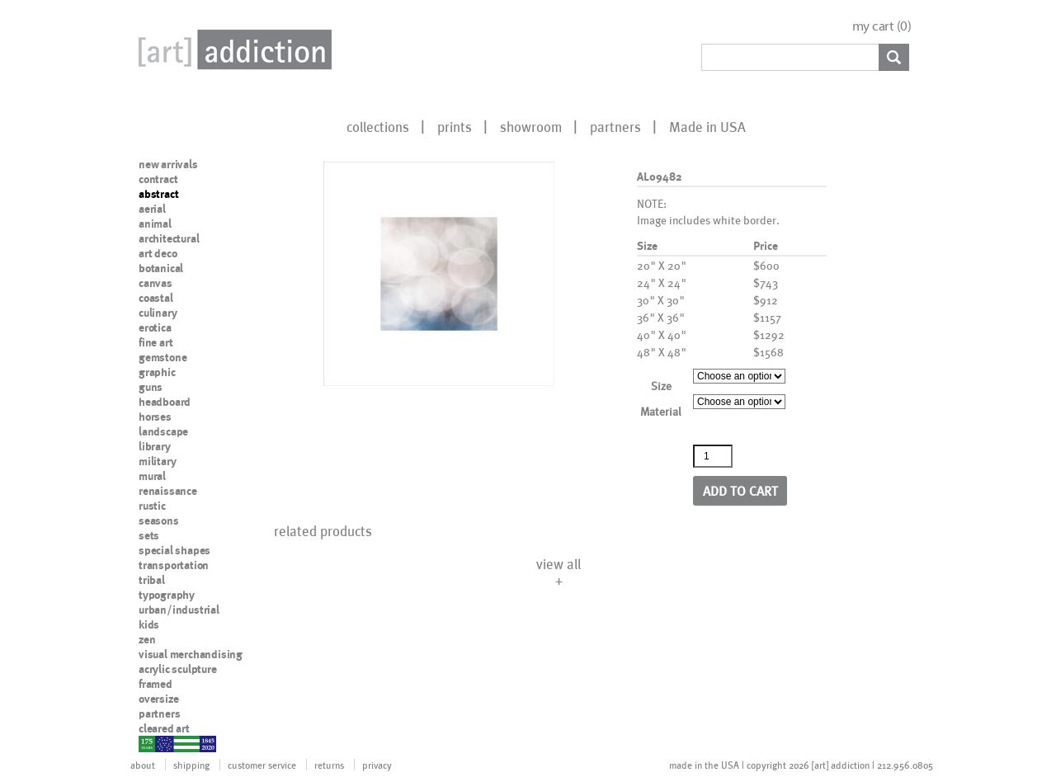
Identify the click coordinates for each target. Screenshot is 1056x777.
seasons (159, 520)
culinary (158, 312)
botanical (161, 268)
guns (151, 386)
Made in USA (707, 126)
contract (158, 179)
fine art (155, 342)
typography (167, 594)
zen (147, 639)
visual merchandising (191, 654)
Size (661, 386)
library (155, 446)
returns (329, 764)
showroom (531, 126)
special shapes (174, 550)
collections (377, 126)
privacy (377, 764)
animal (155, 223)
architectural (169, 238)
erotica (155, 327)
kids (149, 624)
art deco (158, 253)
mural (152, 476)
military (157, 461)
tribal (152, 579)
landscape (163, 431)
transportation (174, 565)
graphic (157, 372)
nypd (151, 743)
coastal (156, 297)
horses (155, 416)
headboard (165, 401)
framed (155, 683)
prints (454, 126)
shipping (191, 764)
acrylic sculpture (178, 669)
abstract (158, 193)
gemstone (162, 357)
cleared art (164, 728)
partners (615, 126)
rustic (152, 505)
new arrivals (168, 164)
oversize (158, 698)
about (142, 764)
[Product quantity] (713, 456)
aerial (152, 208)
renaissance (168, 490)
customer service (262, 764)
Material (660, 411)
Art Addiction (232, 49)
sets (149, 535)
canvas (155, 283)
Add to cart (740, 490)
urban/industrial (179, 609)
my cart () (882, 26)
